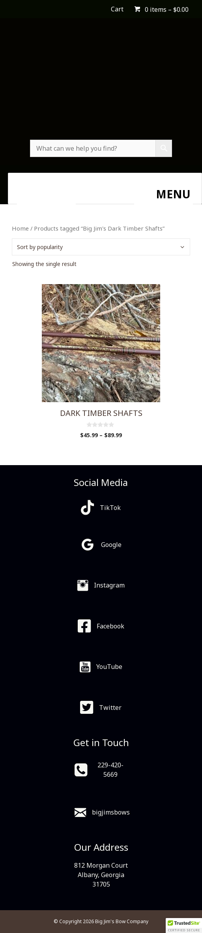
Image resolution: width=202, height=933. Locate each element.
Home (20, 228)
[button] (184, 925)
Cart (117, 9)
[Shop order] (101, 246)
